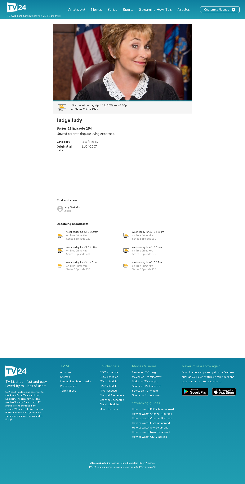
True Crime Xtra (86, 109)
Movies (96, 9)
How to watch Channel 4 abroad (152, 414)
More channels (109, 409)
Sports (128, 9)
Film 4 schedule (109, 404)
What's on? (76, 9)
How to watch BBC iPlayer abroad (153, 409)
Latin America (147, 462)
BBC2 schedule (109, 377)
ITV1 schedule (109, 381)
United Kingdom (129, 462)
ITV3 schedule (109, 391)
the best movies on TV (17, 412)
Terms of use (68, 391)
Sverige (115, 462)
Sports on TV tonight (145, 391)
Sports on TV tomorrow (146, 395)
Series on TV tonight (145, 381)
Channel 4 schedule (112, 395)
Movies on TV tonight (145, 372)
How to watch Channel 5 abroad (152, 418)
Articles (183, 9)
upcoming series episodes (28, 416)
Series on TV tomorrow (146, 386)
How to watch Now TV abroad (151, 432)
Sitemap (65, 377)
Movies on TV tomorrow (147, 377)
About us (65, 372)
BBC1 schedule (109, 372)
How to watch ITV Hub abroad (151, 423)
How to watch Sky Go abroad (150, 427)
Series (112, 9)
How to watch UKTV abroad (149, 437)
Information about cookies (76, 381)
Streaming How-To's (155, 9)
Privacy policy (68, 386)
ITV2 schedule (109, 386)
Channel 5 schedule (112, 400)
